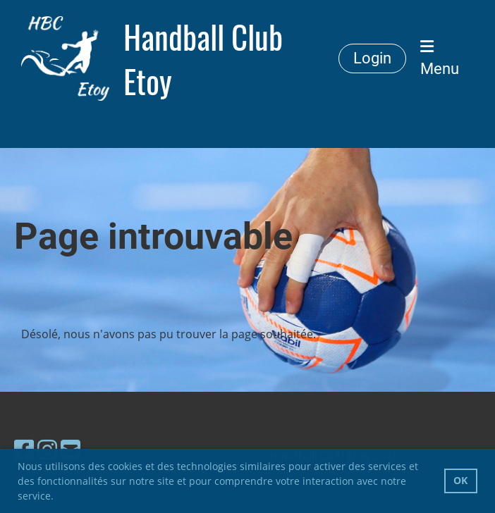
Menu (439, 58)
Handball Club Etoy (203, 58)
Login (372, 58)
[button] (58, 497)
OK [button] (460, 480)
